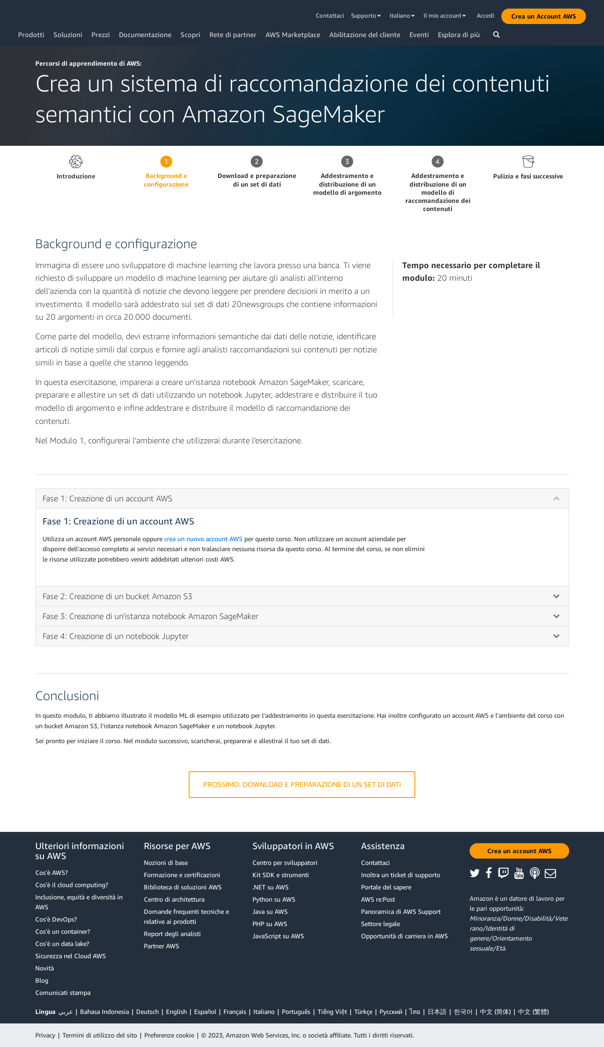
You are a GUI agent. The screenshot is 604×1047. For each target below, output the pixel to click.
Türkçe (363, 1011)
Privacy (45, 1035)
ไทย (414, 1011)
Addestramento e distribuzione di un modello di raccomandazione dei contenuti (438, 192)
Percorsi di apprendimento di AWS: (88, 63)
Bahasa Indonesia (104, 1011)
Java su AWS (270, 911)
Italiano (264, 1011)
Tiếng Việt (332, 1011)
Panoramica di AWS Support (401, 911)
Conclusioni (67, 695)
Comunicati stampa (62, 992)
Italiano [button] (402, 15)
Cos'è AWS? (51, 872)
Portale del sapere (386, 887)
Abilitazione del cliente (364, 34)
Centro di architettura (174, 899)
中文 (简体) (495, 1011)
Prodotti (31, 34)
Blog (41, 980)
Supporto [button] (366, 15)
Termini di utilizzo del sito (99, 1035)
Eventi (419, 34)
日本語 (437, 1011)
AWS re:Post (378, 899)
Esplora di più (459, 34)
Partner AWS (161, 946)
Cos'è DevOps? (56, 919)
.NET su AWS (270, 887)
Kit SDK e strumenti (280, 875)
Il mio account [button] (444, 15)
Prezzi (100, 34)
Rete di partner (233, 34)
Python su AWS (273, 899)
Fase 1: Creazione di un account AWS (118, 521)
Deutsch (147, 1011)
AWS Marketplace (293, 34)
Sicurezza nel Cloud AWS (70, 956)
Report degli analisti (172, 933)
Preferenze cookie (169, 1035)
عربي (65, 1011)
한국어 (463, 1011)
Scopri (190, 34)
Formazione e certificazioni (182, 875)
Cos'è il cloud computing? (71, 885)
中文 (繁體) (533, 1011)
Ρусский (391, 1011)
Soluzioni (67, 34)
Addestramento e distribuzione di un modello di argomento (347, 184)
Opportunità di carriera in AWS (404, 936)
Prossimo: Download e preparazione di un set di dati (302, 784)
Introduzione (76, 176)
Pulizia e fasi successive (528, 176)
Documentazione (145, 34)
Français (235, 1011)
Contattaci (330, 15)
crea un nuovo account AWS (203, 539)
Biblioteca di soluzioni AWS (183, 887)
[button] (543, 16)
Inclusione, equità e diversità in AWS (79, 902)
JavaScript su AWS (278, 936)
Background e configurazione (166, 179)
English (176, 1011)
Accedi (485, 15)
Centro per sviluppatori (285, 862)
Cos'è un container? (62, 931)
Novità (44, 968)
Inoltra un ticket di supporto (400, 875)
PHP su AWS (269, 923)
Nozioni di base (166, 862)
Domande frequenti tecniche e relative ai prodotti (186, 916)
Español (205, 1011)
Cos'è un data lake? (62, 943)
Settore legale (380, 923)
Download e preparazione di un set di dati (257, 179)
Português (296, 1011)
